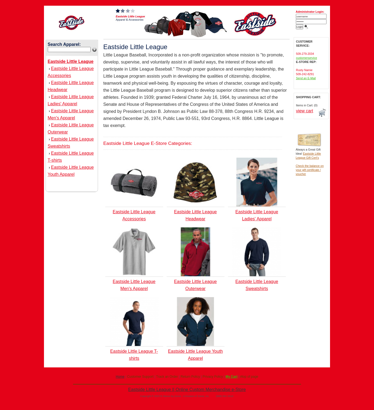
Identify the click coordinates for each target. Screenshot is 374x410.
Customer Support (140, 377)
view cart (304, 111)
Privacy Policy (212, 377)
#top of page (249, 377)
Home (120, 377)
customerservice (306, 57)
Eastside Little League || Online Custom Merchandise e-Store (187, 389)
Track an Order (167, 377)
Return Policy (190, 377)
